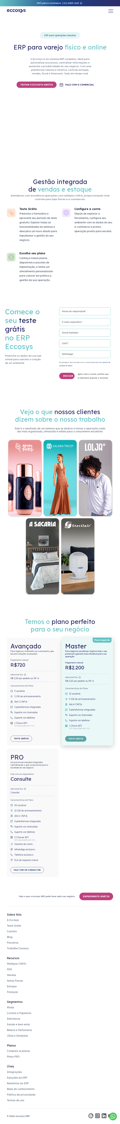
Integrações (14, 1072)
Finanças (12, 992)
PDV (9, 969)
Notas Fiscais (15, 980)
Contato (12, 931)
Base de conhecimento (21, 1089)
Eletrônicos (13, 1018)
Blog (9, 937)
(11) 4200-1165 (71, 3)
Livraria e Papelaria (19, 1013)
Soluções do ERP (17, 1077)
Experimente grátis (96, 896)
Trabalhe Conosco (18, 948)
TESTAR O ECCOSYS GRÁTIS (36, 84)
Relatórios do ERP (18, 1083)
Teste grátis (21, 738)
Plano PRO (13, 1056)
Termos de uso (15, 1100)
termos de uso (96, 362)
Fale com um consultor (27, 870)
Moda (10, 1007)
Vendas (11, 975)
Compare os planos (18, 1050)
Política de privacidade (21, 1094)
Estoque (12, 986)
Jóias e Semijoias (17, 1035)
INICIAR (68, 376)
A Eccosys (13, 920)
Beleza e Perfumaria (19, 1030)
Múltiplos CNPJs (16, 963)
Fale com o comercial (79, 84)
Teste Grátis (14, 925)
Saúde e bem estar (18, 1024)
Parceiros (12, 942)
